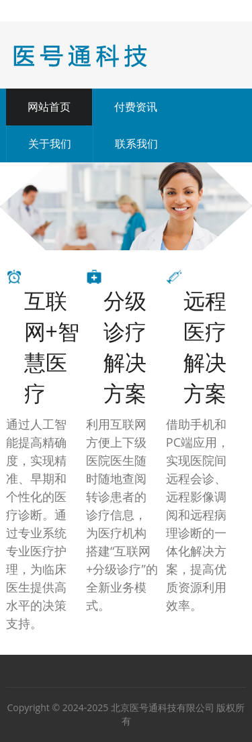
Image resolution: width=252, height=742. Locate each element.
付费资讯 (135, 106)
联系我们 (136, 143)
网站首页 (49, 106)
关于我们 (49, 143)
